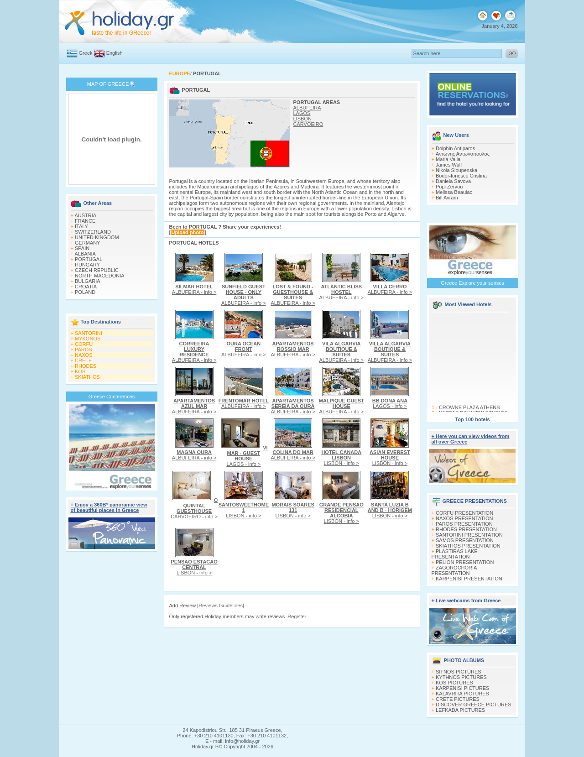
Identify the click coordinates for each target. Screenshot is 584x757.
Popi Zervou (449, 186)
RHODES (85, 366)
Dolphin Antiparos (455, 148)
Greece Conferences (112, 396)
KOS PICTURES (454, 682)
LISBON (302, 118)
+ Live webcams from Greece (466, 600)
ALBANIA (84, 253)
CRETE (83, 360)
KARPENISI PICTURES (462, 688)
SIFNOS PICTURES (458, 671)
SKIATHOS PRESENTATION (468, 545)
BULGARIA (87, 281)
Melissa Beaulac (454, 192)
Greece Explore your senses (472, 283)
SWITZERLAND (93, 232)
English (114, 53)
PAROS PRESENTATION (464, 524)
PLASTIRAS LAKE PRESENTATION (455, 553)
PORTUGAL (88, 259)
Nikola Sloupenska (456, 170)
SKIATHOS (87, 377)
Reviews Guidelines (220, 605)
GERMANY (87, 242)
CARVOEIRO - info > (194, 508)
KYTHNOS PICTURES (461, 677)
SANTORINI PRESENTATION (469, 535)
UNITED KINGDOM (97, 237)
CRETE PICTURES (458, 699)
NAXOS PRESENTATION (464, 518)
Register (296, 616)
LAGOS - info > (389, 403)
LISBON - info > (341, 457)
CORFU (84, 344)
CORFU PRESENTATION (464, 513)
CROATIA (86, 286)
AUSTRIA (85, 215)
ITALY (81, 226)
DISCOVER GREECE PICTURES (473, 704)
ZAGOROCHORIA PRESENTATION (454, 570)
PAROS (83, 349)
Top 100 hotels (472, 419)
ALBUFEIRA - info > (194, 289)
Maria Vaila (448, 159)
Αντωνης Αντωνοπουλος (463, 154)
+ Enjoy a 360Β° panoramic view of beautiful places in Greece (109, 507)
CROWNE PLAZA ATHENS (469, 409)
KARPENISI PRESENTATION (469, 578)
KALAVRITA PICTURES (462, 693)
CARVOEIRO (308, 124)
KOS (80, 371)
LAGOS (302, 113)
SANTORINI (88, 333)
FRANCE (85, 221)
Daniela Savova (453, 181)
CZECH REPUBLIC (97, 270)
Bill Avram (447, 197)
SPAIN (82, 248)
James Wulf (449, 164)
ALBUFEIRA (307, 107)
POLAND (85, 292)
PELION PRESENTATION (465, 562)
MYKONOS (87, 338)
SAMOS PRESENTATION (465, 540)
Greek (86, 53)
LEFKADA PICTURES (460, 710)
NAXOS (84, 355)
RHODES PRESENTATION (466, 529)
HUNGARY (87, 264)
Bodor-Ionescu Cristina (461, 175)
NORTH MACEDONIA (100, 275)
